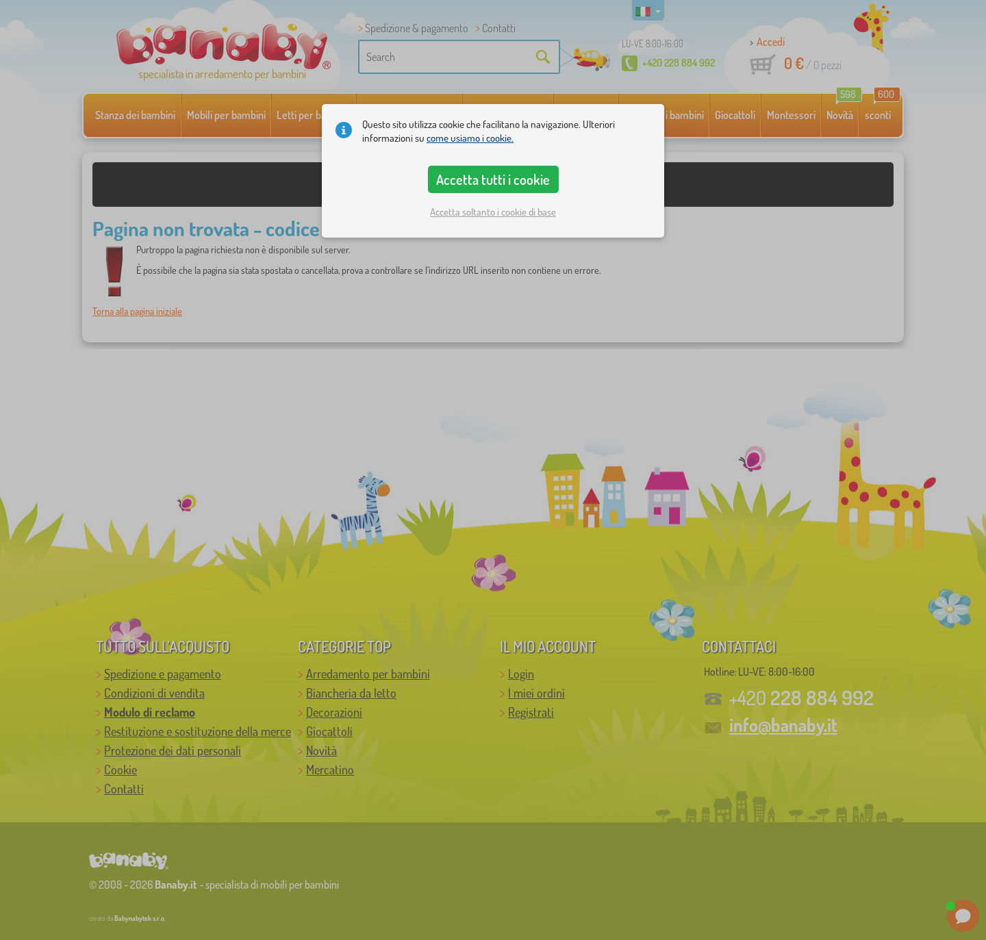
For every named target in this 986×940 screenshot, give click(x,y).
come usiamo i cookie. (470, 137)
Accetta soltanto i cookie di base (493, 211)
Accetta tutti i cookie (493, 179)
